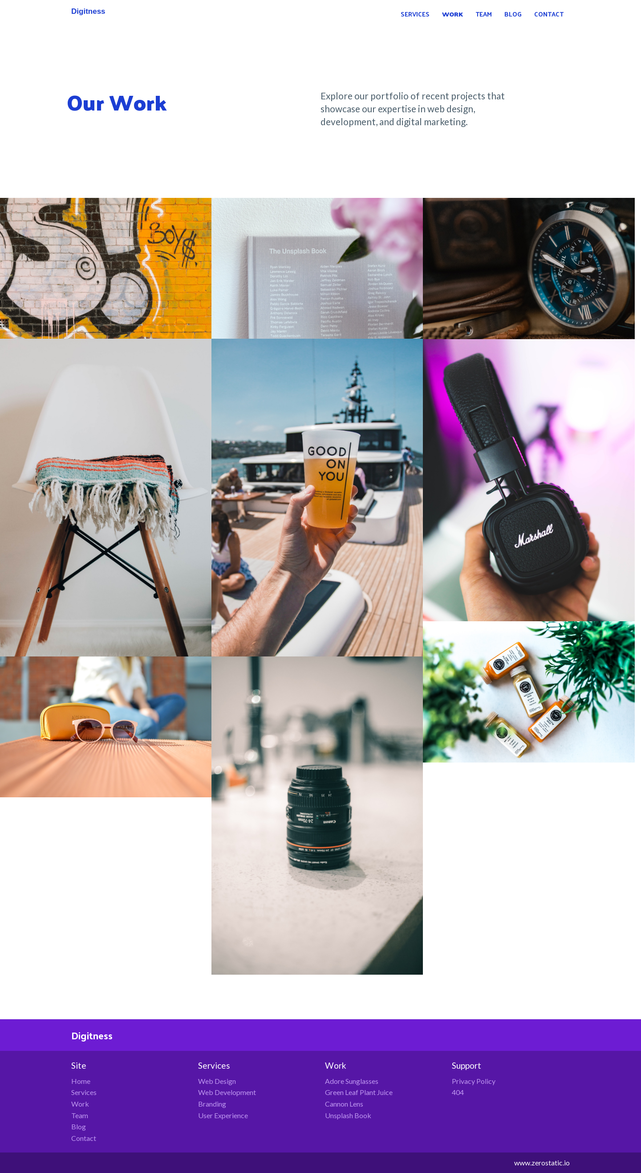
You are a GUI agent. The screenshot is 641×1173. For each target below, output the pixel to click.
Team (79, 1115)
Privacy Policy (473, 1081)
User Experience (223, 1115)
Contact (83, 1138)
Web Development (227, 1092)
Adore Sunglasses (351, 1081)
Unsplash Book (348, 1115)
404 (458, 1092)
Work (80, 1103)
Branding (212, 1103)
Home (80, 1081)
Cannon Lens (344, 1103)
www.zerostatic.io (542, 1162)
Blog (78, 1126)
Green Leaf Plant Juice (359, 1092)
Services (84, 1092)
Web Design (217, 1081)
